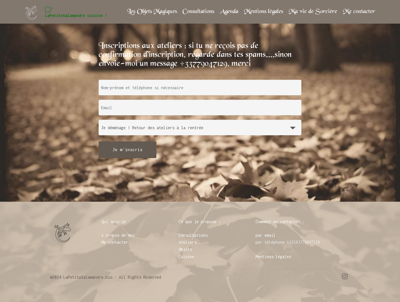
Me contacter (359, 12)
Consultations (198, 12)
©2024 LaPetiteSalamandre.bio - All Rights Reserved (105, 277)
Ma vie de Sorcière (313, 12)
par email (266, 235)
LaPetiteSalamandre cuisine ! (76, 12)
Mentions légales (263, 12)
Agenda (229, 12)
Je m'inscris (127, 149)
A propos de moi (118, 235)
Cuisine (186, 256)
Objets (185, 249)
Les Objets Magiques (152, 12)
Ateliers (187, 242)
